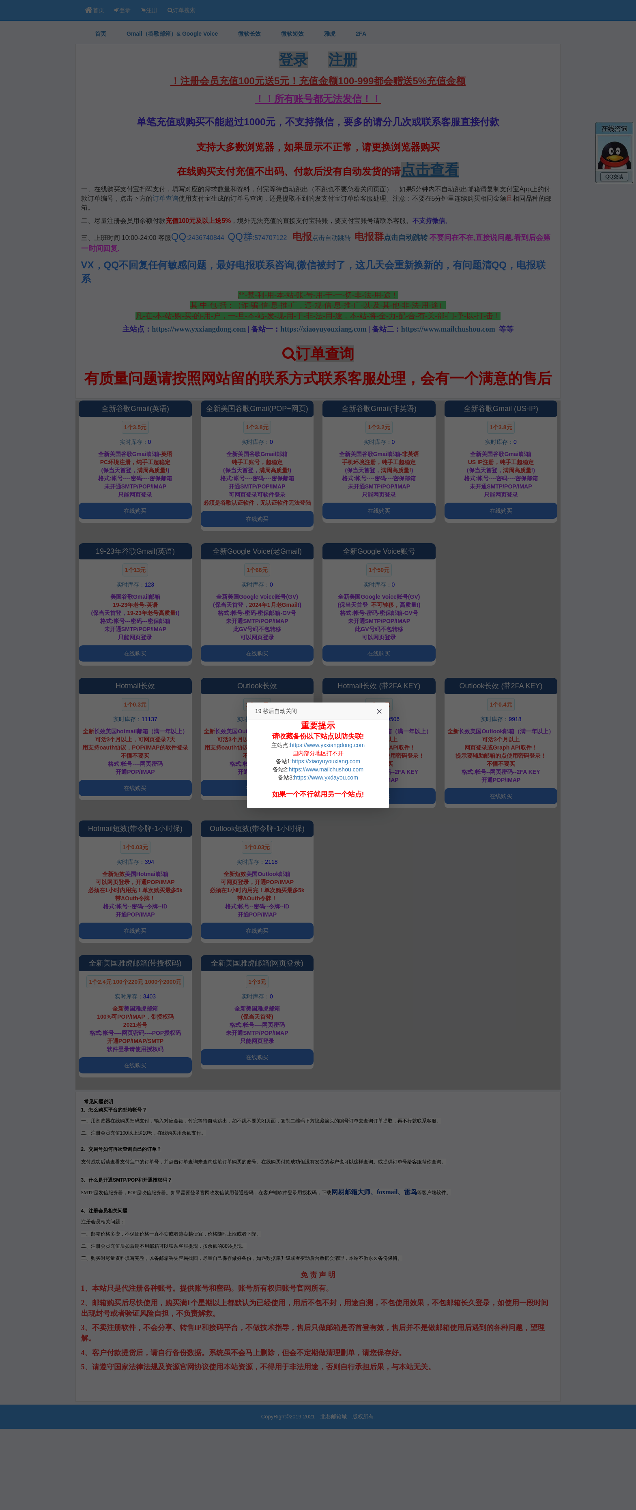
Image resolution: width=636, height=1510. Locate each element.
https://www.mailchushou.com (326, 769)
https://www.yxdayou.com (326, 777)
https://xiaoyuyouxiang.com (326, 761)
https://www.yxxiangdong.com (327, 745)
